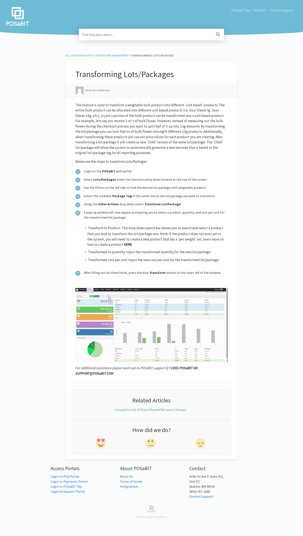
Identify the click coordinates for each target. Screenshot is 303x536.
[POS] (91, 55)
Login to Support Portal (68, 491)
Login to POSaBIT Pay (66, 486)
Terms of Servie (131, 481)
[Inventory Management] (113, 55)
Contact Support (281, 10)
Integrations (129, 486)
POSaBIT (259, 10)
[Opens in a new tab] (151, 508)
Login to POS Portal (65, 476)
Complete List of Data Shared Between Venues (150, 409)
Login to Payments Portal (69, 481)
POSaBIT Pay (240, 10)
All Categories (75, 55)
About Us (126, 476)
